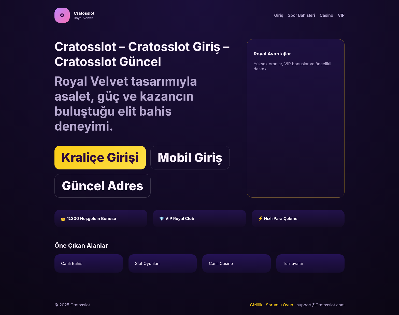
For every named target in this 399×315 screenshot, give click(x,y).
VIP (341, 15)
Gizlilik (256, 304)
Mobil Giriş (190, 157)
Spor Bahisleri (301, 15)
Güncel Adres (102, 185)
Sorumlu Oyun (279, 304)
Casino (326, 15)
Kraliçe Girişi (100, 157)
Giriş (278, 15)
